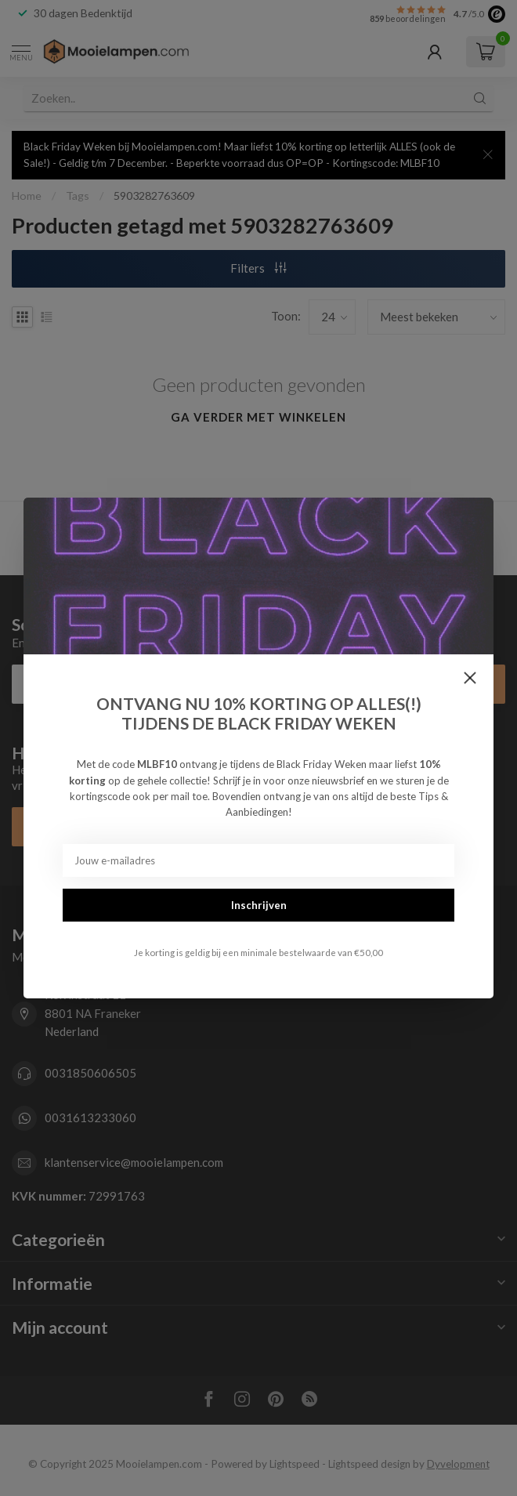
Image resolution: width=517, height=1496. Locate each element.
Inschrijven (259, 905)
